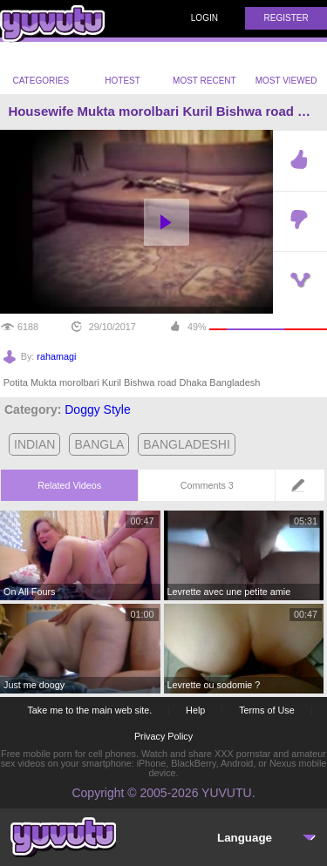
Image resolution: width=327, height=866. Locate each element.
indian (34, 444)
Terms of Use (267, 710)
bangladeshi (186, 444)
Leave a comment (303, 491)
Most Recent (204, 68)
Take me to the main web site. (89, 710)
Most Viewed (286, 69)
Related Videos (69, 485)
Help (195, 710)
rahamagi (56, 356)
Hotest (122, 68)
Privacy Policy (163, 736)
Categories (40, 68)
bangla (99, 444)
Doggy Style (97, 409)
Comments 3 (207, 485)
